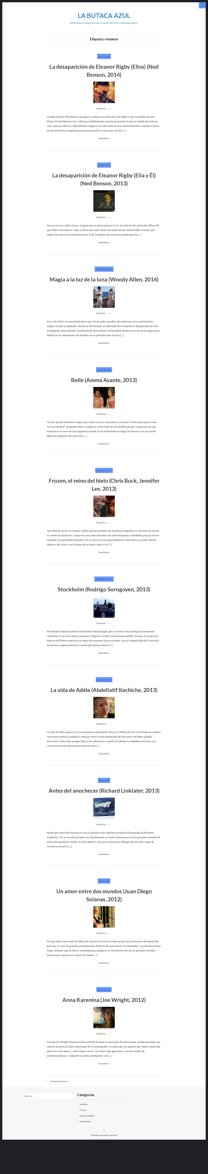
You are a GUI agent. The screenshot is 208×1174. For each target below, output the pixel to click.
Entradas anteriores (61, 1113)
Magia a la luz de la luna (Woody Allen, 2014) (104, 283)
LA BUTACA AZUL (104, 15)
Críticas (109, 109)
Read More (104, 138)
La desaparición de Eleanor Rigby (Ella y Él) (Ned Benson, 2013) (104, 179)
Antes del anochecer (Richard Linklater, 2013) (104, 818)
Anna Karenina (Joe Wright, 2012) (104, 1031)
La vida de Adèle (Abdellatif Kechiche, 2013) (104, 709)
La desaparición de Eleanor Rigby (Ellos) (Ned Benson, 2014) (104, 70)
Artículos (84, 1136)
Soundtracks (86, 1153)
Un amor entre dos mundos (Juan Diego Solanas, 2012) (104, 927)
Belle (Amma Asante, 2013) (104, 387)
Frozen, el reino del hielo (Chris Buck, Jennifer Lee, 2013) (104, 492)
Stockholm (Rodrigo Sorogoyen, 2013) (104, 601)
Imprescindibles (89, 1147)
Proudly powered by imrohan (104, 1167)
